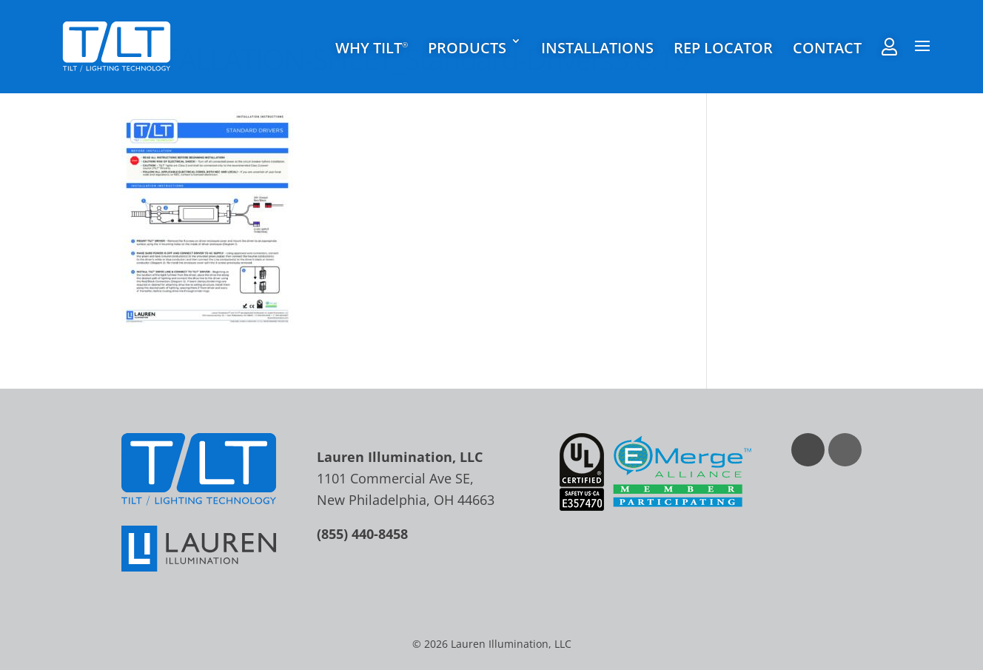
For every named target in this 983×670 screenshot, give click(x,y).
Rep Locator (723, 48)
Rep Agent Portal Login (889, 46)
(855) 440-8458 (362, 534)
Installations (597, 48)
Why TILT (371, 48)
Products (467, 48)
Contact (827, 48)
